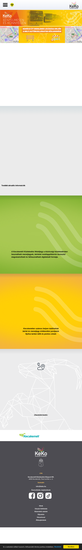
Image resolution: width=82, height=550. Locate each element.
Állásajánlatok (41, 520)
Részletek (57, 547)
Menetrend (41, 517)
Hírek (41, 506)
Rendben (71, 547)
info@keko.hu (41, 486)
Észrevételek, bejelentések (41, 490)
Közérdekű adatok (41, 511)
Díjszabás (41, 514)
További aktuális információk (13, 186)
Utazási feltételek (41, 509)
